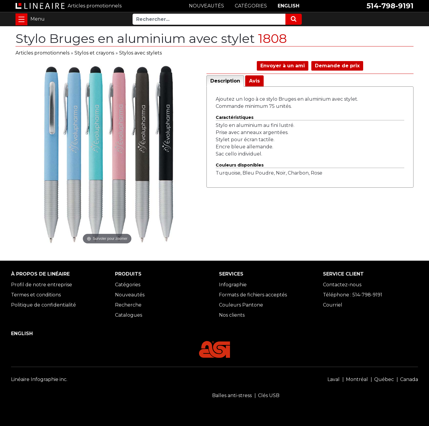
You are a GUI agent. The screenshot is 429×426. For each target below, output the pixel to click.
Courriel (332, 305)
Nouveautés (129, 295)
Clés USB (268, 395)
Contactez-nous (342, 284)
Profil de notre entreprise (41, 284)
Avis (254, 81)
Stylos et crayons (94, 53)
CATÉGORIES (251, 6)
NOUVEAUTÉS (206, 6)
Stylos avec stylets (140, 53)
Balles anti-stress (232, 395)
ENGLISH (288, 6)
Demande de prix (337, 66)
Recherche (128, 305)
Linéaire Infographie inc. (39, 379)
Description (225, 81)
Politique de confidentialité (43, 305)
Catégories (127, 284)
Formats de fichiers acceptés (253, 295)
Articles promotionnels (42, 53)
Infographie (233, 284)
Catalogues (128, 315)
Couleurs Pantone (241, 305)
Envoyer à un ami (282, 66)
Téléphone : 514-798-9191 (352, 295)
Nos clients (232, 315)
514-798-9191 (390, 5)
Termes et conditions (36, 295)
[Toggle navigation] (21, 19)
